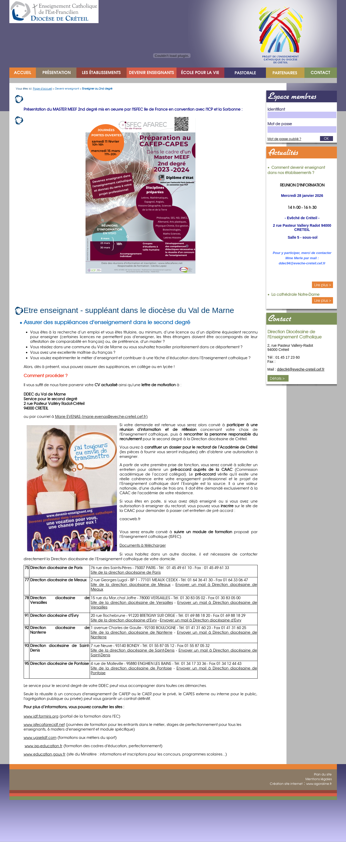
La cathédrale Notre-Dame (295, 294)
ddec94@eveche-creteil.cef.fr (300, 369)
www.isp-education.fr (43, 746)
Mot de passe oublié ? (284, 139)
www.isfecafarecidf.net (44, 724)
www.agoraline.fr (319, 784)
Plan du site (323, 774)
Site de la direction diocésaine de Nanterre (131, 632)
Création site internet (286, 784)
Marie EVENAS (69, 416)
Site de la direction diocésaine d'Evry (124, 620)
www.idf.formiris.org (41, 716)
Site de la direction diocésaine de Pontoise (131, 668)
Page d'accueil (42, 88)
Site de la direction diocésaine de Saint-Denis (132, 650)
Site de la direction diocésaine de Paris (126, 572)
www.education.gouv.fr (45, 754)
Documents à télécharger (143, 545)
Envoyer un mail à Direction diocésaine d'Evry (200, 620)
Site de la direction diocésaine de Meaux (131, 584)
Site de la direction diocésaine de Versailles (132, 602)
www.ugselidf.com (40, 737)
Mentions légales (318, 779)
